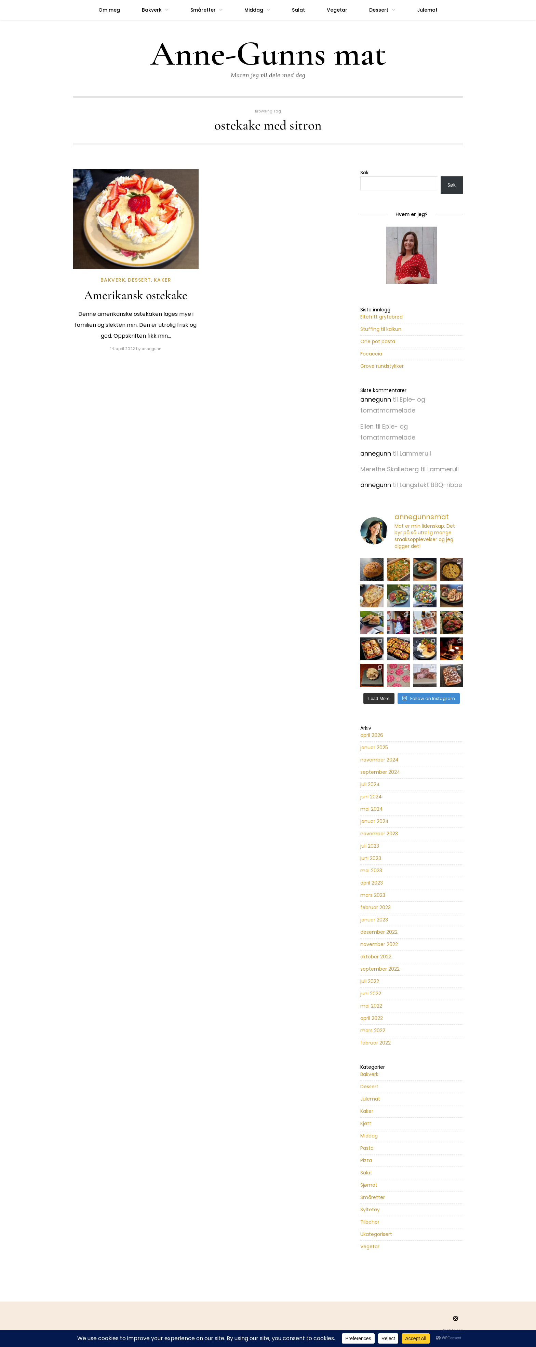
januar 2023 (374, 919)
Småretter (203, 9)
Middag (253, 9)
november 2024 (379, 759)
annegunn (151, 348)
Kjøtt (365, 1123)
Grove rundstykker (382, 366)
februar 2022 (375, 1042)
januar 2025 (374, 747)
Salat (298, 9)
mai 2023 (371, 870)
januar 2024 (374, 821)
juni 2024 (371, 796)
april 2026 (371, 735)
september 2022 (380, 969)
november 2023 (379, 833)
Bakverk (152, 9)
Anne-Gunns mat (268, 54)
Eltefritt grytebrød (381, 316)
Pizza (366, 1160)
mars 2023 (372, 895)
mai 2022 (371, 1005)
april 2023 (371, 882)
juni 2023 (370, 858)
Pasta (367, 1148)
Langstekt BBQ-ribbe (431, 485)
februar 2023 (375, 907)
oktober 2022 (375, 956)
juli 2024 (370, 784)
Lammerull (415, 453)
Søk (364, 172)
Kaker (163, 280)
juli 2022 (369, 981)
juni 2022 (370, 993)
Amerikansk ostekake (135, 295)
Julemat (427, 9)
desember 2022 (379, 932)
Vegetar (337, 9)
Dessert (378, 9)
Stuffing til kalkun (380, 329)
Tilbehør (369, 1221)
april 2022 (371, 1018)
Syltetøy (370, 1209)
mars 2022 (372, 1030)
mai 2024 (371, 809)
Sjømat (368, 1185)
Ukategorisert (376, 1234)
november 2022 (379, 944)
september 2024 (380, 772)
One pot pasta (377, 341)
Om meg (109, 9)
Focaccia (371, 353)
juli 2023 (369, 846)
